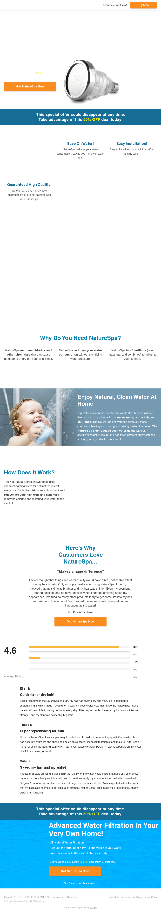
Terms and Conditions (131, 897)
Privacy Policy (150, 897)
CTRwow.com (39, 901)
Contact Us (113, 897)
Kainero (93, 907)
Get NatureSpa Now (30, 86)
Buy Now (143, 5)
